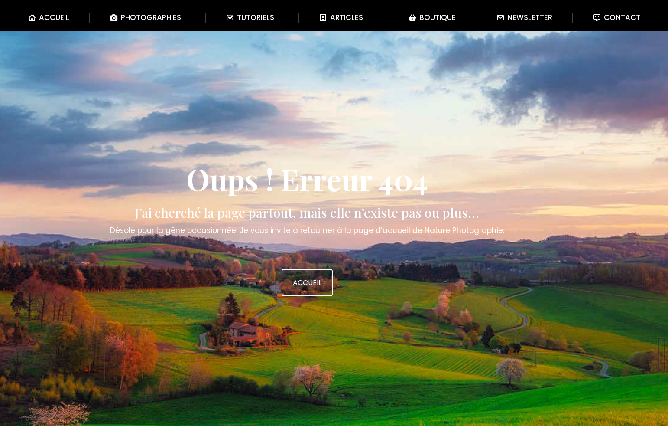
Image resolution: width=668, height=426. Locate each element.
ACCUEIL (307, 283)
